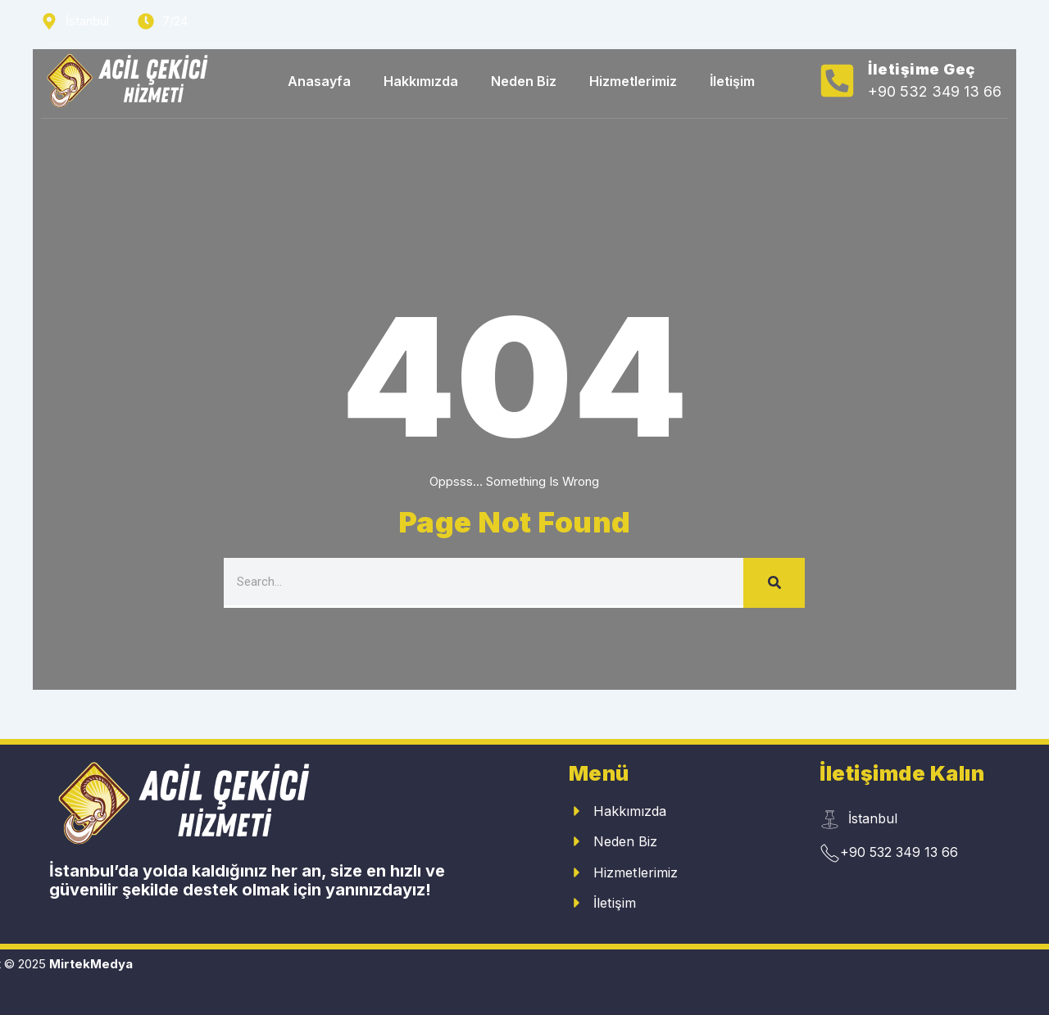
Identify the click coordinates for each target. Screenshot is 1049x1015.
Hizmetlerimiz (633, 81)
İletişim (732, 81)
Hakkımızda (421, 81)
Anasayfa (319, 81)
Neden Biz (523, 81)
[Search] (774, 583)
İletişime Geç (921, 69)
